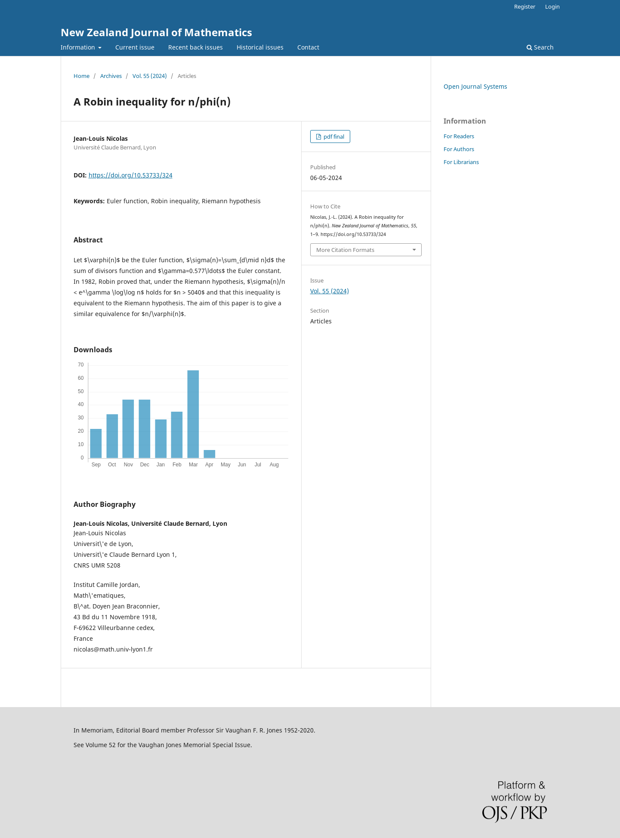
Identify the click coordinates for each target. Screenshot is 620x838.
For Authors (459, 149)
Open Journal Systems (475, 86)
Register (524, 6)
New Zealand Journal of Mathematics (156, 32)
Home (81, 76)
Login (552, 6)
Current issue (134, 47)
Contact (308, 47)
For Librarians (461, 162)
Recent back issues (195, 47)
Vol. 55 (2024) (150, 76)
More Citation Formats (345, 250)
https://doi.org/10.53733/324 (131, 175)
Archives (111, 76)
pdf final (333, 136)
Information (79, 47)
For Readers (459, 136)
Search (540, 47)
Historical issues (260, 47)
